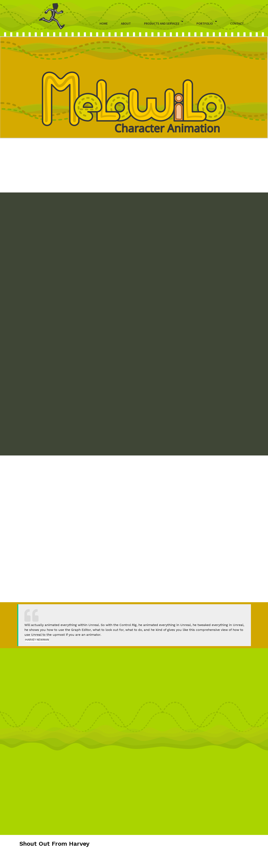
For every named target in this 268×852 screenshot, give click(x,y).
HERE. (87, 682)
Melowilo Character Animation (140, 847)
